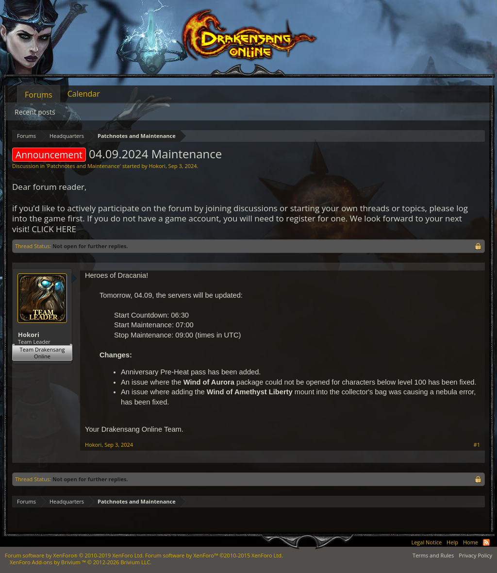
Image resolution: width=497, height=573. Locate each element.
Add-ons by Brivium (80, 562)
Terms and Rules (433, 555)
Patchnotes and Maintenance (83, 165)
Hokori (157, 165)
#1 (477, 444)
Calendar (83, 93)
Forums (38, 94)
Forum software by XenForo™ (214, 555)
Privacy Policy (475, 555)
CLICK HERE (54, 229)
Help (452, 542)
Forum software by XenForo (74, 555)
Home (470, 542)
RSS (486, 542)
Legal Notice (426, 542)
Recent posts (35, 112)
